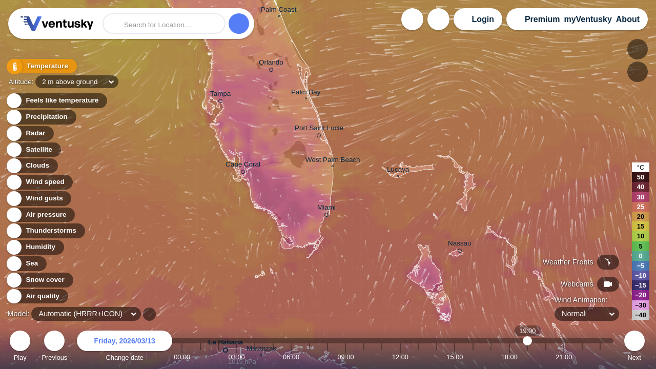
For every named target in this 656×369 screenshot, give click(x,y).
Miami (326, 209)
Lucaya (398, 171)
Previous (54, 347)
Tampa (220, 95)
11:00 (382, 357)
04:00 (255, 357)
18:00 (509, 357)
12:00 (400, 357)
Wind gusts (38, 198)
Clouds (31, 165)
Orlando (271, 64)
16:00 (473, 357)
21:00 (564, 357)
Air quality (36, 296)
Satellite (33, 149)
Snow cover (39, 280)
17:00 (491, 357)
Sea (26, 263)
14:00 (436, 357)
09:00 (345, 357)
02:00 (218, 357)
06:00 (291, 357)
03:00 (237, 357)
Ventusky (55, 23)
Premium (542, 19)
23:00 (600, 357)
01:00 (200, 357)
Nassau (459, 245)
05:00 (273, 357)
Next (634, 347)
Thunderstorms (45, 230)
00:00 (182, 357)
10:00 (364, 357)
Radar (30, 133)
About (628, 19)
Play (20, 347)
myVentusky (587, 19)
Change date (124, 347)
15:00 (454, 357)
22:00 (582, 357)
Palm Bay (306, 93)
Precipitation (41, 117)
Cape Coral (242, 166)
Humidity (34, 247)
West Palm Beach (332, 161)
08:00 (327, 357)
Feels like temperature (56, 100)
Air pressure (40, 215)
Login (482, 19)
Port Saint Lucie (319, 129)
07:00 (309, 357)
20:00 (546, 357)
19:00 (527, 357)
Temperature (40, 66)
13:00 (418, 357)
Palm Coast (278, 11)
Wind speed (39, 182)
